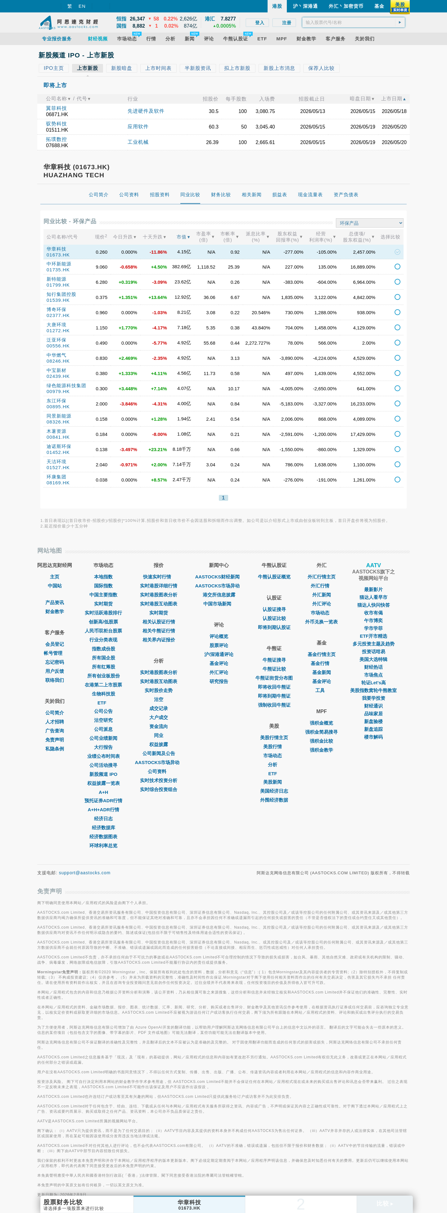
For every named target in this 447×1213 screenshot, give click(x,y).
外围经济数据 (274, 800)
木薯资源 (56, 431)
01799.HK (58, 284)
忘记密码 (54, 662)
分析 (274, 764)
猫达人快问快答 (373, 605)
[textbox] (353, 22)
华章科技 (56, 248)
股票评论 (219, 645)
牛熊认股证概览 (274, 576)
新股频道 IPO (103, 774)
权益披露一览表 (103, 783)
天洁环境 (56, 461)
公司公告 (103, 711)
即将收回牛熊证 (274, 687)
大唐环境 (56, 324)
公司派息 (103, 729)
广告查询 (54, 730)
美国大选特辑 (373, 659)
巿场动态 (321, 612)
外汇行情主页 (322, 576)
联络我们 (54, 680)
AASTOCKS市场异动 (159, 762)
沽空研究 (103, 720)
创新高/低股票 (103, 621)
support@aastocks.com (85, 872)
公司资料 (158, 771)
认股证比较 (274, 618)
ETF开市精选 (373, 636)
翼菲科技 (56, 108)
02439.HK (58, 376)
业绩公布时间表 (103, 756)
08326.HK (58, 421)
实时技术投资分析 (158, 780)
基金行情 (321, 663)
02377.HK (58, 315)
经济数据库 (103, 827)
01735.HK (58, 269)
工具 (321, 690)
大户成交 (158, 717)
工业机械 (138, 142)
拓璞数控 (56, 139)
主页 (54, 576)
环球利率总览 (103, 845)
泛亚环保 (56, 339)
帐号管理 (54, 653)
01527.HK (58, 467)
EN (82, 6)
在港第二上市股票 (103, 684)
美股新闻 (274, 782)
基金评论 (219, 663)
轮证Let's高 (373, 682)
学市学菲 (373, 628)
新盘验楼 (373, 721)
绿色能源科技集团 (66, 385)
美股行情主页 (274, 737)
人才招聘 (54, 721)
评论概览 (219, 636)
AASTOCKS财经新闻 (219, 576)
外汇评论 (219, 672)
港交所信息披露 (219, 594)
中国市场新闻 (218, 603)
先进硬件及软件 (146, 111)
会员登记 (54, 644)
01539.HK (58, 300)
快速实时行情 (158, 576)
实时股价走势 (159, 690)
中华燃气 (56, 355)
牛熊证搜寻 (274, 660)
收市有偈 (373, 612)
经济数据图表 (103, 836)
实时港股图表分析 (158, 594)
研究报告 (219, 681)
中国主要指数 (103, 594)
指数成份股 (103, 648)
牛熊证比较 (274, 669)
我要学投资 (373, 698)
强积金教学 (321, 750)
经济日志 (103, 818)
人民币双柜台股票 (103, 630)
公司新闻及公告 (158, 753)
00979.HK (58, 391)
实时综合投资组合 (158, 789)
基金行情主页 (322, 654)
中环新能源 (59, 263)
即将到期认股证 (274, 627)
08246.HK (58, 361)
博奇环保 (56, 309)
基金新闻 (321, 672)
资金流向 (158, 726)
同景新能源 (59, 416)
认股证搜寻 (274, 609)
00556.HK (58, 345)
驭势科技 (56, 123)
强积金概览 (321, 723)
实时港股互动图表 (158, 603)
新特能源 (56, 279)
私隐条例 (54, 748)
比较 (385, 1203)
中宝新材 (56, 370)
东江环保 (56, 400)
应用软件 (138, 126)
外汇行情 (321, 585)
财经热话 (373, 667)
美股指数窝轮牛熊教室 (373, 690)
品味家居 (373, 713)
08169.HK (58, 482)
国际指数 (103, 585)
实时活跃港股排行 (103, 612)
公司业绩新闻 (103, 738)
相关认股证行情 (158, 621)
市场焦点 (373, 674)
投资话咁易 (373, 651)
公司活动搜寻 (103, 765)
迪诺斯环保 (59, 446)
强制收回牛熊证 (274, 705)
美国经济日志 (274, 791)
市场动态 (274, 755)
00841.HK (58, 437)
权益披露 (158, 744)
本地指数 (103, 576)
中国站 (55, 585)
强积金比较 (321, 741)
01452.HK (58, 452)
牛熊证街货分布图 (274, 678)
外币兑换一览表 (321, 621)
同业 (158, 735)
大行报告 (103, 747)
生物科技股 (103, 693)
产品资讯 (54, 602)
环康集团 (56, 476)
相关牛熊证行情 (158, 630)
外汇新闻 (321, 594)
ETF (103, 702)
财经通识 (373, 705)
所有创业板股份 (103, 675)
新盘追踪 (373, 729)
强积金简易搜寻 (321, 732)
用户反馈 (54, 671)
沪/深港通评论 (218, 654)
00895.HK (58, 406)
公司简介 (54, 712)
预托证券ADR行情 (103, 800)
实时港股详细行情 (158, 585)
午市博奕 (373, 620)
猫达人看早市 (373, 597)
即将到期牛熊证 (274, 696)
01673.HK (58, 254)
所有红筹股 (103, 666)
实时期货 (103, 603)
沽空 (158, 699)
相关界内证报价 (158, 639)
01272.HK (58, 330)
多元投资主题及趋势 (374, 643)
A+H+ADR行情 (103, 809)
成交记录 (158, 708)
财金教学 (54, 611)
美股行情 (274, 746)
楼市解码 (373, 737)
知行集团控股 (61, 294)
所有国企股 (103, 657)
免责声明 (54, 739)
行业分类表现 (103, 639)
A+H (103, 792)
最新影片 (373, 589)
